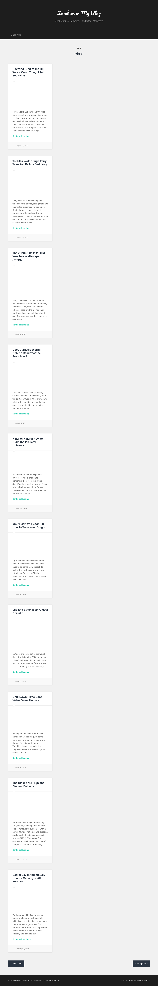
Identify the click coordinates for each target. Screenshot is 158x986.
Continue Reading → (22, 136)
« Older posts (16, 963)
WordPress (54, 980)
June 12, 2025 (21, 508)
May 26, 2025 (20, 768)
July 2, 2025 (20, 423)
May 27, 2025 (20, 682)
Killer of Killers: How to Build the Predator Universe (28, 442)
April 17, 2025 (21, 859)
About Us (16, 35)
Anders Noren (136, 980)
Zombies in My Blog (79, 13)
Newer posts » (141, 963)
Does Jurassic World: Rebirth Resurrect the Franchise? (27, 353)
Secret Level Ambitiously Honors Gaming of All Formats (29, 878)
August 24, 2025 (21, 146)
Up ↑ (148, 980)
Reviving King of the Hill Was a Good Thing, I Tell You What (28, 72)
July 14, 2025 (20, 334)
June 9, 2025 (20, 595)
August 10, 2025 (21, 238)
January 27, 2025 (22, 949)
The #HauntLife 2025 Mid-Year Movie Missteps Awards (29, 256)
